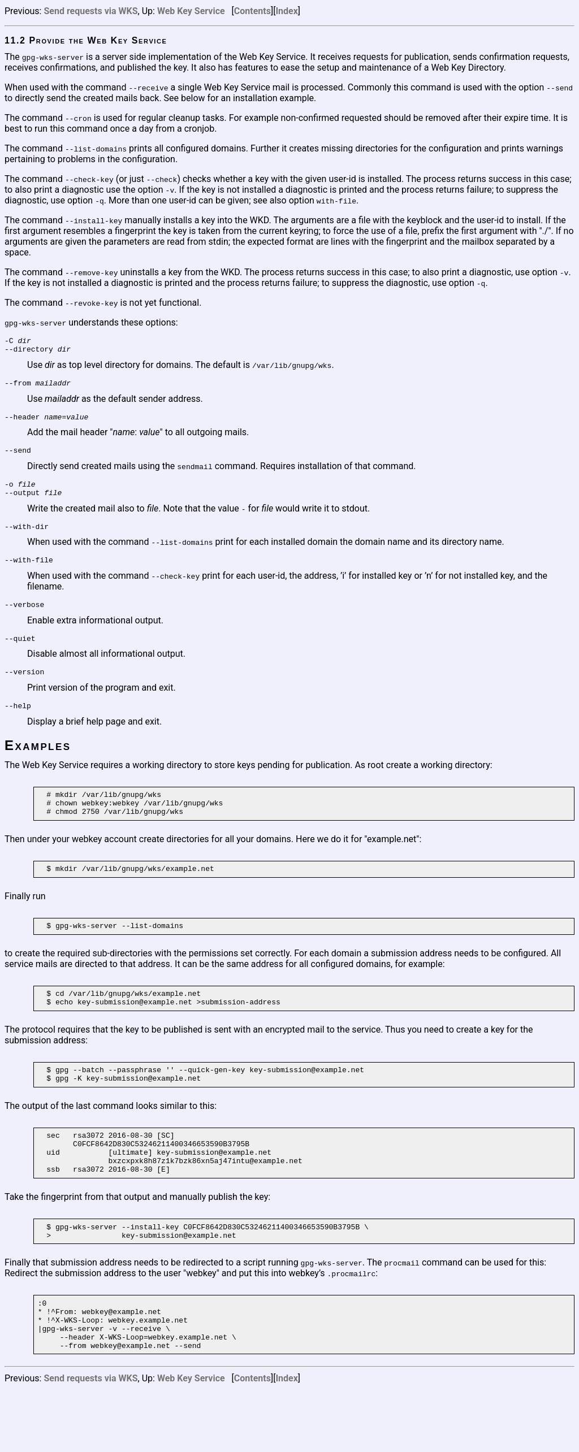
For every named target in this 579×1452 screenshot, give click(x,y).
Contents (252, 11)
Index (286, 11)
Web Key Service (191, 11)
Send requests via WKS (90, 11)
